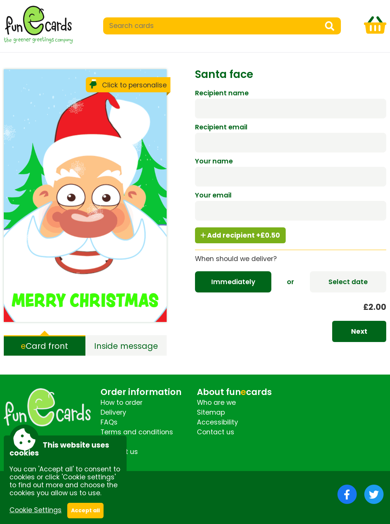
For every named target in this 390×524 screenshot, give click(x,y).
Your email (213, 195)
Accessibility (217, 422)
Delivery (113, 412)
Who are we (216, 402)
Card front (44, 346)
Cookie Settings (35, 510)
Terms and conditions (137, 432)
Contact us (215, 432)
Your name (214, 161)
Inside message (126, 346)
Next (359, 331)
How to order (121, 402)
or (290, 281)
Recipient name (222, 93)
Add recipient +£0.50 (240, 235)
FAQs (109, 422)
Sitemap (211, 412)
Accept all (85, 510)
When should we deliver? (236, 258)
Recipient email (221, 127)
